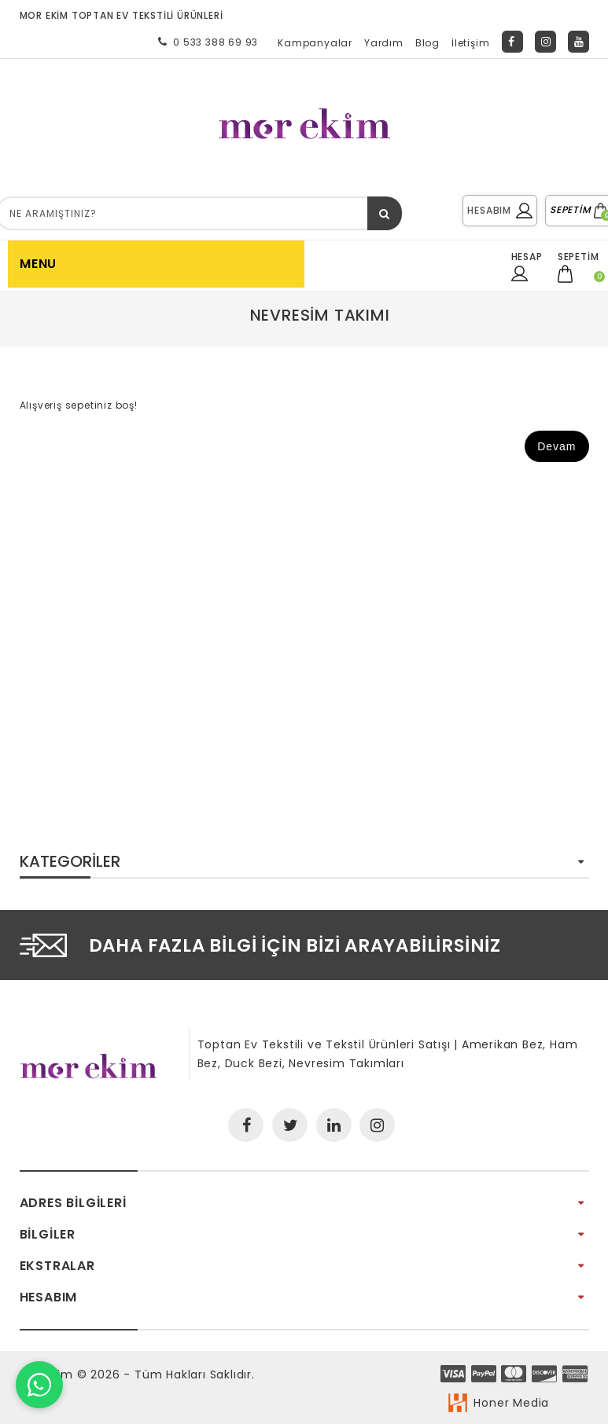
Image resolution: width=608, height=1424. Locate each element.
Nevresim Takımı (320, 315)
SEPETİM (578, 209)
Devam (556, 446)
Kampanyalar (315, 43)
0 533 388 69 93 (205, 42)
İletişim (470, 43)
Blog (427, 43)
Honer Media (511, 1403)
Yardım (383, 43)
